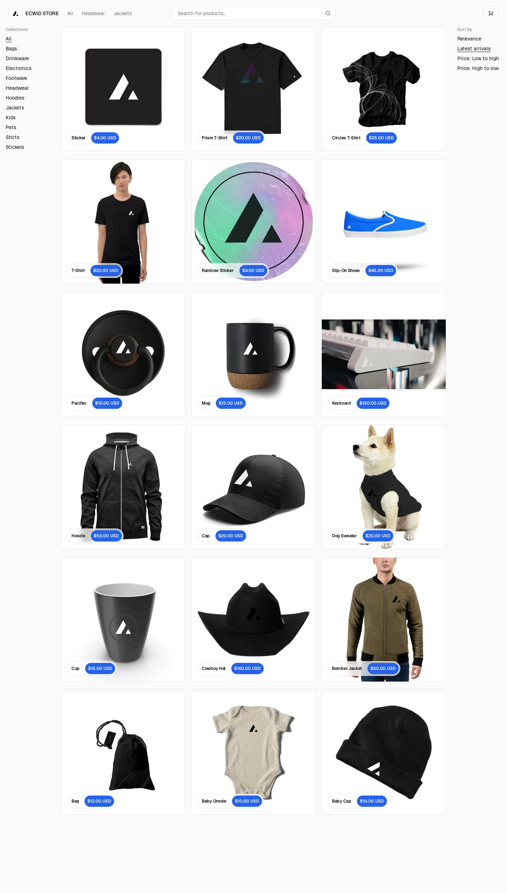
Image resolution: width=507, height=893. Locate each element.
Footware (16, 78)
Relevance (469, 39)
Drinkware (17, 58)
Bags (11, 48)
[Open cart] (491, 13)
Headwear (93, 13)
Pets (11, 127)
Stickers (15, 147)
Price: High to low (478, 68)
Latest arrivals (473, 48)
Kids (10, 117)
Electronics (18, 68)
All (70, 13)
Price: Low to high (478, 58)
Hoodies (15, 98)
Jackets (122, 13)
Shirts (12, 137)
